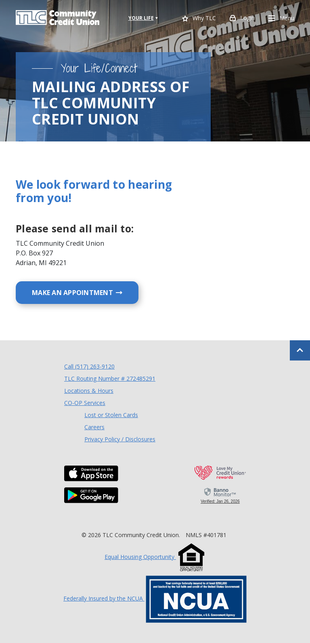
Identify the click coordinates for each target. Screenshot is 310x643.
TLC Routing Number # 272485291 (109, 378)
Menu (281, 18)
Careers (94, 427)
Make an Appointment (85, 292)
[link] (220, 495)
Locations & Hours (88, 390)
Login (242, 18)
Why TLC (199, 18)
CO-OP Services (84, 402)
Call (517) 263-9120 (89, 366)
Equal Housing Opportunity (155, 557)
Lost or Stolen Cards (111, 415)
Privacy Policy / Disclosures (119, 439)
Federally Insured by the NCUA (155, 598)
